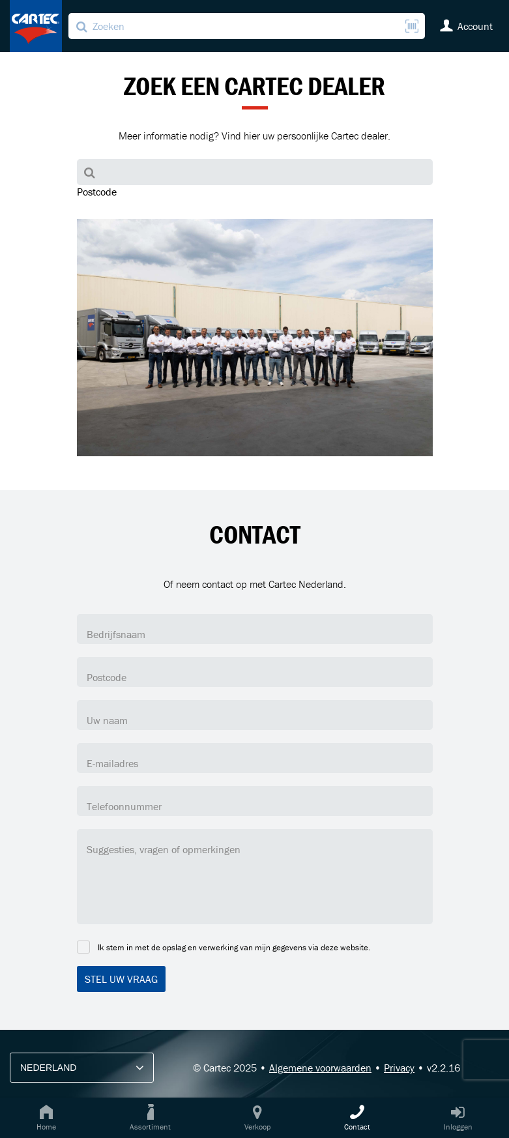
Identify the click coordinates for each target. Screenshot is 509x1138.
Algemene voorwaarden (320, 1067)
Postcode (97, 191)
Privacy (399, 1067)
